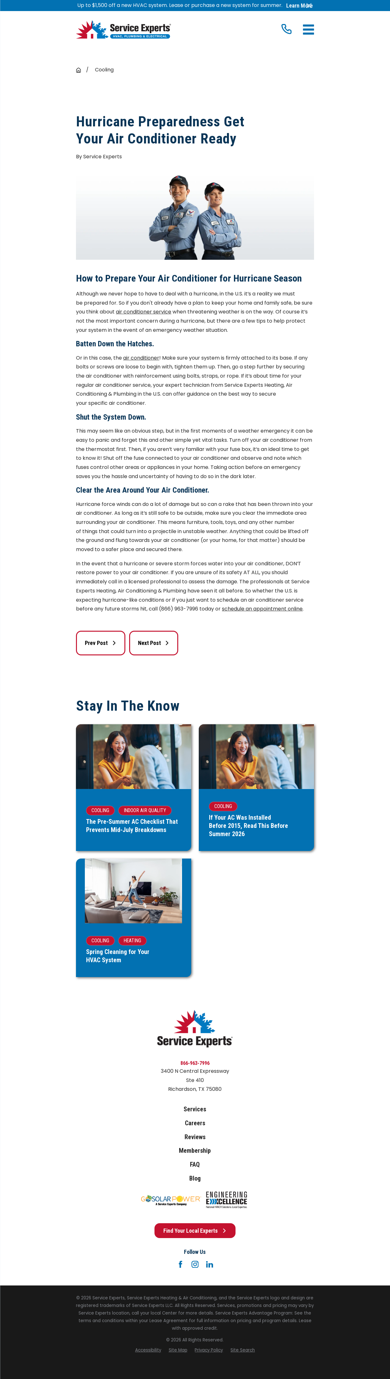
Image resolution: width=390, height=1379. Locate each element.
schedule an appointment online (262, 608)
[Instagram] (195, 1264)
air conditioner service (143, 311)
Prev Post (100, 643)
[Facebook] (180, 1264)
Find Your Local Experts (194, 1230)
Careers (195, 1123)
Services (195, 1109)
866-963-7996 (195, 1063)
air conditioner (141, 357)
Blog (195, 1178)
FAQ (195, 1164)
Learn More (299, 6)
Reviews (195, 1137)
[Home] (123, 29)
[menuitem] (148, 1350)
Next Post (153, 643)
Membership (195, 1150)
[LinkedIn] (209, 1264)
